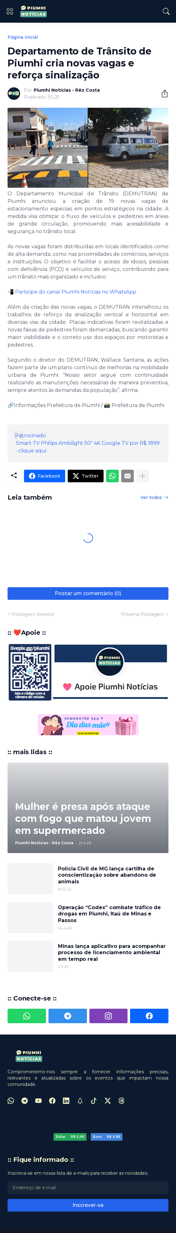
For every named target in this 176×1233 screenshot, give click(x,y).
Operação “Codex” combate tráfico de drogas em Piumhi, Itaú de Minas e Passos (109, 913)
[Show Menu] (10, 11)
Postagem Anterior (33, 614)
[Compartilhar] (162, 93)
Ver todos (151, 497)
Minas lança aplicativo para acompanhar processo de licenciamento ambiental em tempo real (112, 952)
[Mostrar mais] (142, 476)
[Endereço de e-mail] (88, 1187)
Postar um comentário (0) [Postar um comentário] (88, 593)
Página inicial (23, 37)
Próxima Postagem (142, 614)
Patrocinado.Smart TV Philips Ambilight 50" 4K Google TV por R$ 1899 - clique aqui (87, 443)
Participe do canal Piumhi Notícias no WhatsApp (75, 292)
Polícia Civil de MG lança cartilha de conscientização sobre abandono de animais (107, 875)
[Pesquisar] (166, 11)
